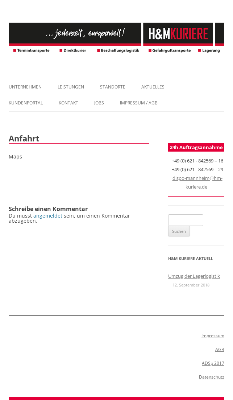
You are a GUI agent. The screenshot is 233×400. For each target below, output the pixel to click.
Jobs (99, 103)
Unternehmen (25, 87)
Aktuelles (153, 87)
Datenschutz (211, 377)
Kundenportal (26, 103)
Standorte (112, 87)
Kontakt (68, 103)
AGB (219, 349)
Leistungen (71, 87)
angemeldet (47, 215)
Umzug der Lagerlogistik (194, 276)
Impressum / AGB (139, 103)
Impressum (212, 336)
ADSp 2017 (213, 363)
